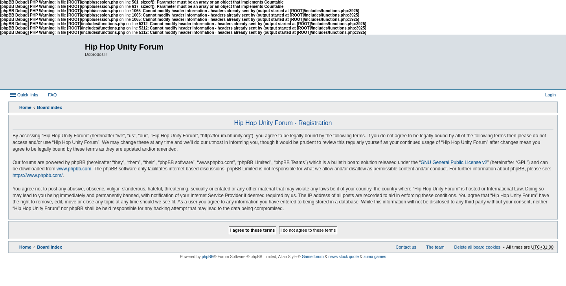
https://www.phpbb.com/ (37, 175)
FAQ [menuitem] (52, 94)
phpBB (207, 257)
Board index (49, 107)
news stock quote (344, 257)
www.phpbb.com (74, 169)
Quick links (27, 94)
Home (25, 107)
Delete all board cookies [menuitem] (477, 247)
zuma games (375, 257)
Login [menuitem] (550, 94)
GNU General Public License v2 (454, 162)
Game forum (313, 257)
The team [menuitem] (435, 247)
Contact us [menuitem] (406, 247)
